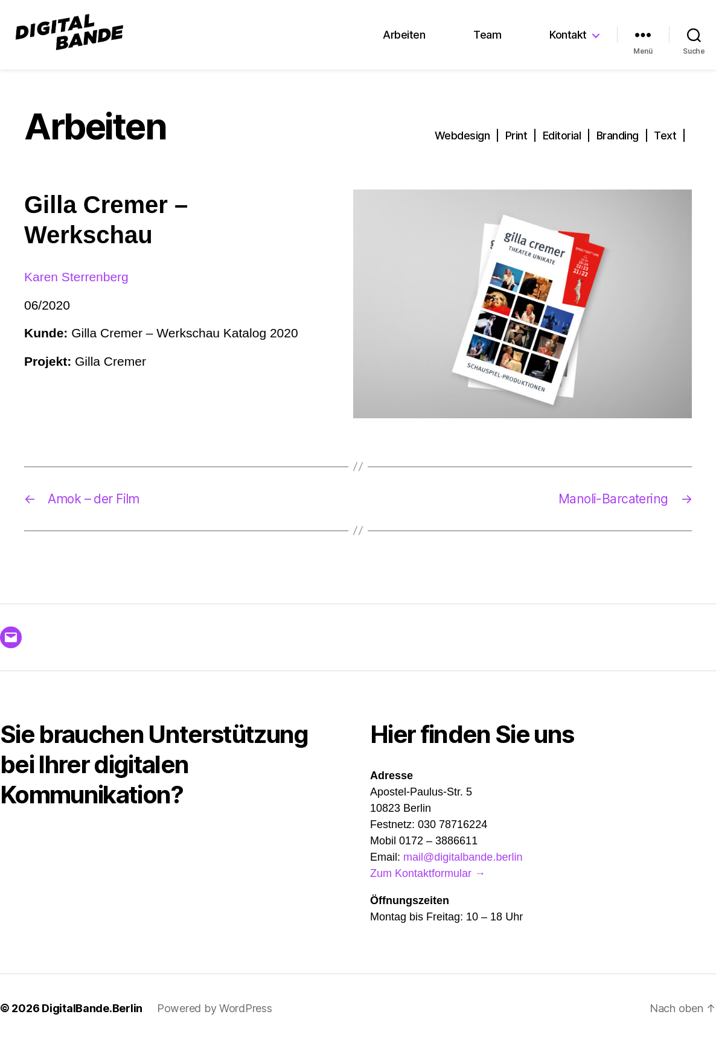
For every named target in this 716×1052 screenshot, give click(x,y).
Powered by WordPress (214, 1019)
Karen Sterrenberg (76, 287)
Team (487, 40)
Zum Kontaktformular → (427, 884)
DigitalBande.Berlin (92, 1019)
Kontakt (568, 40)
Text (665, 146)
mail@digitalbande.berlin (462, 868)
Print (516, 146)
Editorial (562, 146)
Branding (617, 146)
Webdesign (462, 146)
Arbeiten (404, 40)
